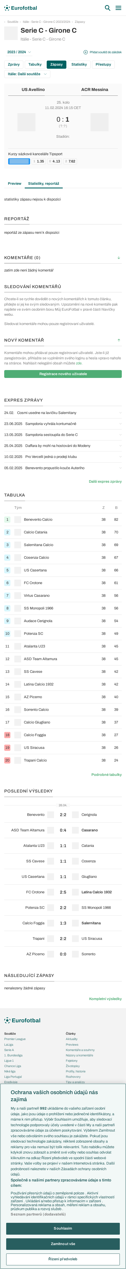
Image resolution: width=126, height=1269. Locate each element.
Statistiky (79, 64)
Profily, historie (76, 1071)
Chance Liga (12, 1066)
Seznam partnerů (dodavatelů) (38, 1214)
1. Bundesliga (13, 1055)
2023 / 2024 (19, 52)
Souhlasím (63, 1228)
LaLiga (8, 1044)
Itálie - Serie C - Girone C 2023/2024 (46, 21)
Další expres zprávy (105, 482)
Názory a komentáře (79, 1055)
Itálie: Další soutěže (27, 74)
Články (71, 1033)
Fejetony (72, 1060)
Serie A (9, 1050)
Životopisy (73, 1066)
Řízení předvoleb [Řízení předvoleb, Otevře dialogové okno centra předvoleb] (62, 1259)
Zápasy (80, 21)
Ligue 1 (9, 1060)
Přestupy (103, 64)
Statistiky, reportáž (43, 184)
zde (79, 363)
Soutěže (12, 21)
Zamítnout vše (63, 1244)
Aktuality (72, 1039)
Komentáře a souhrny (80, 1050)
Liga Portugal (13, 1076)
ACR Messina (94, 89)
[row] (63, 519)
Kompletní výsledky (105, 999)
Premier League (15, 1039)
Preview (14, 184)
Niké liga (9, 1071)
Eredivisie (10, 1082)
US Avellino (33, 89)
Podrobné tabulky (106, 775)
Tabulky (35, 64)
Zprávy (14, 64)
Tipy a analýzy (75, 1082)
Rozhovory (73, 1076)
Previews (72, 1044)
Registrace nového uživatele (63, 374)
